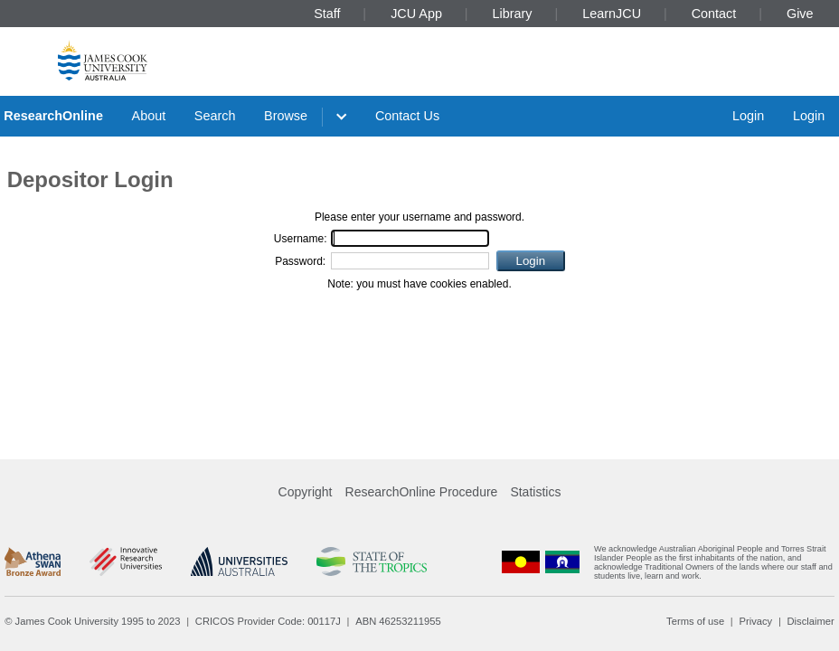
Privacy (755, 621)
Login (748, 115)
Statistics (535, 492)
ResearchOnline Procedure (421, 492)
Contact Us (407, 115)
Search (215, 115)
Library (513, 13)
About (149, 115)
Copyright (305, 492)
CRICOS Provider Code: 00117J (268, 621)
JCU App (416, 13)
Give (800, 13)
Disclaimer (810, 621)
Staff (327, 13)
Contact (714, 13)
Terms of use (695, 621)
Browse (285, 115)
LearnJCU (611, 13)
